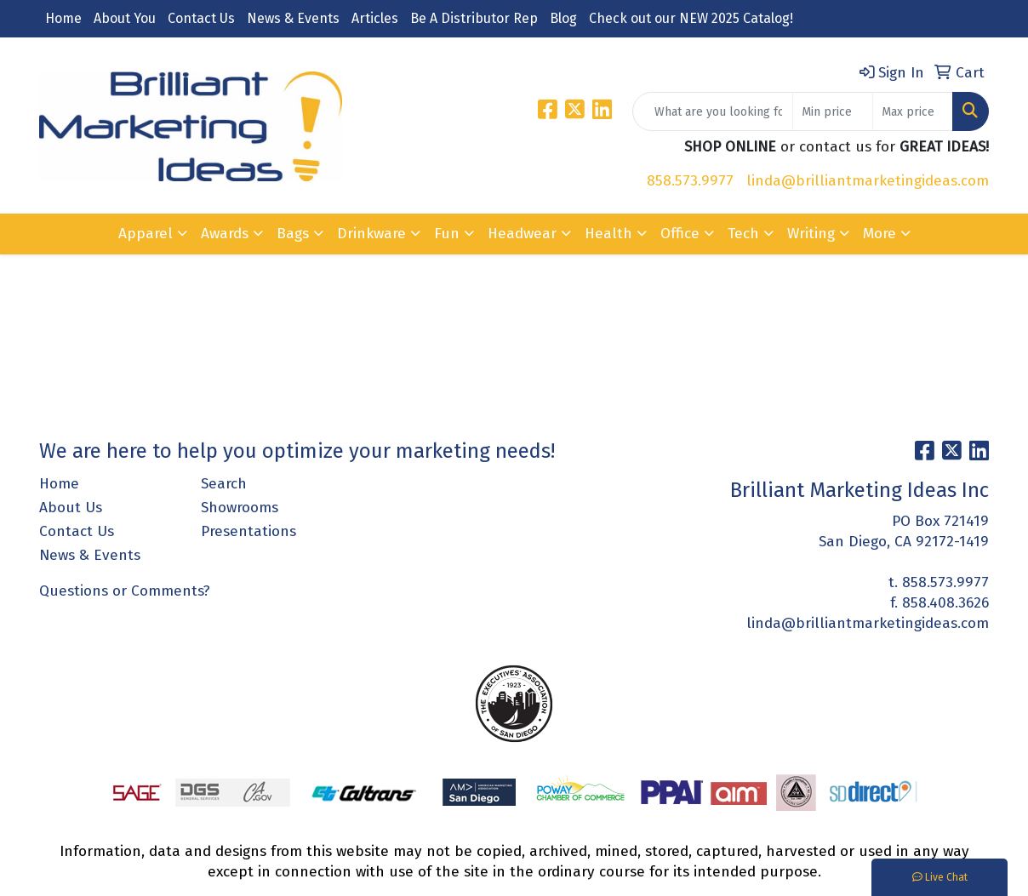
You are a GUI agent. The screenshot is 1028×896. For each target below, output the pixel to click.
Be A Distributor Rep (474, 18)
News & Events (293, 18)
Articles (374, 18)
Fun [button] (447, 234)
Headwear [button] (522, 234)
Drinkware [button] (371, 234)
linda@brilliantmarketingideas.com (867, 181)
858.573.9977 (690, 181)
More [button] (879, 234)
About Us (70, 507)
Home (63, 18)
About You (125, 18)
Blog (563, 18)
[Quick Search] (712, 111)
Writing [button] (811, 234)
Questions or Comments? (124, 591)
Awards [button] (224, 234)
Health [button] (608, 234)
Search (224, 484)
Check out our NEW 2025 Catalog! (691, 18)
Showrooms (239, 507)
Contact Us (201, 18)
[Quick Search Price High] (912, 111)
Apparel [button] (145, 234)
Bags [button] (293, 234)
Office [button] (680, 234)
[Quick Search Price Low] (832, 111)
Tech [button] (743, 234)
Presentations (248, 531)
